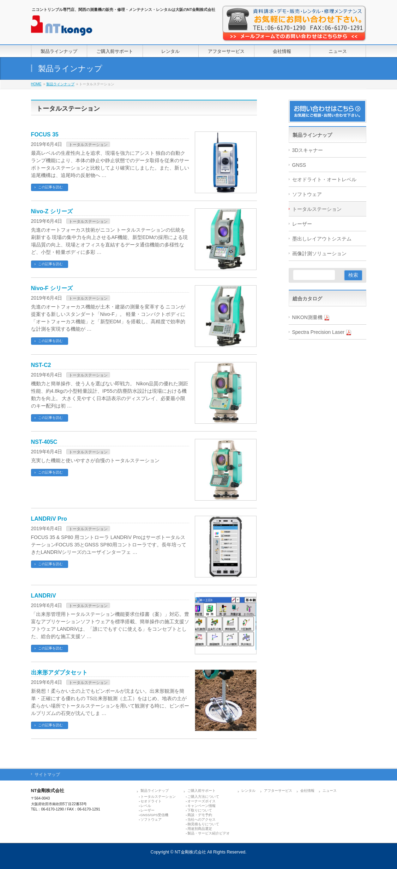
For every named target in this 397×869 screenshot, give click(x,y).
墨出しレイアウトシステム (321, 238)
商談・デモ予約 (199, 814)
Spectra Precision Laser (322, 332)
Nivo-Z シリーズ (52, 211)
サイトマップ (47, 773)
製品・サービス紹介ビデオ (208, 832)
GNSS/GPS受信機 (154, 814)
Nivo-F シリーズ (52, 288)
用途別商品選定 (199, 828)
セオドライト (151, 800)
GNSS (299, 165)
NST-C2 (41, 365)
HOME (36, 84)
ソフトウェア (307, 194)
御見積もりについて (203, 823)
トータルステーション (88, 144)
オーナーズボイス (201, 800)
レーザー (302, 224)
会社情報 (307, 789)
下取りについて (199, 809)
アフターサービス (278, 789)
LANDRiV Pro (49, 519)
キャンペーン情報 (201, 805)
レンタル (248, 789)
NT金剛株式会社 (190, 851)
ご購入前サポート (201, 789)
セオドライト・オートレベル (324, 179)
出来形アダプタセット (59, 672)
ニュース (330, 789)
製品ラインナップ (60, 84)
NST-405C (44, 442)
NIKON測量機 (311, 317)
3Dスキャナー (307, 150)
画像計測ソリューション (319, 253)
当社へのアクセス (201, 818)
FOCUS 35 (45, 134)
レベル (145, 805)
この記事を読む (50, 187)
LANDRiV (43, 596)
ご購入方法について (203, 795)
